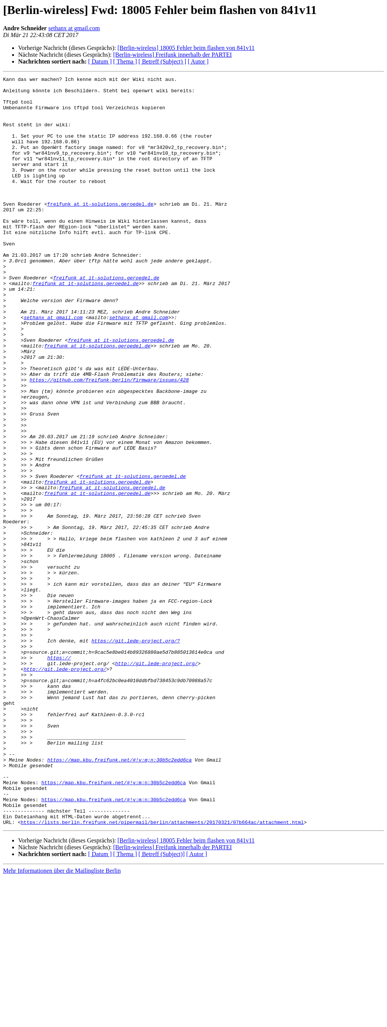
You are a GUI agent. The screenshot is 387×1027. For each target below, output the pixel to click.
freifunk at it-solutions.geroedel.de (100, 229)
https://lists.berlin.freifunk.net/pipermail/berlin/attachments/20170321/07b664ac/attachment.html (162, 971)
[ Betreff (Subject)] (161, 1004)
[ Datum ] (99, 61)
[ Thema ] (125, 61)
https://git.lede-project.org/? (135, 754)
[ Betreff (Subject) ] (162, 61)
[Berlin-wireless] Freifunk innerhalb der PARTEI (172, 54)
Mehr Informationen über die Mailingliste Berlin (62, 1020)
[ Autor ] (198, 61)
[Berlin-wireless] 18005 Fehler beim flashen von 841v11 (186, 48)
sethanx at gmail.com (74, 28)
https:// (59, 774)
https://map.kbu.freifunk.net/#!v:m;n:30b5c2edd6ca (119, 897)
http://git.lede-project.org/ (156, 781)
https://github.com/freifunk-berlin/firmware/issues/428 (109, 440)
